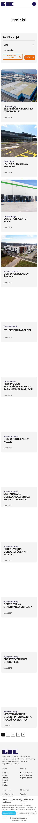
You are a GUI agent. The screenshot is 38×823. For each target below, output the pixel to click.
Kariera (4, 783)
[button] (19, 818)
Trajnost (5, 778)
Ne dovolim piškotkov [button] (27, 813)
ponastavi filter (14, 56)
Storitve (5, 775)
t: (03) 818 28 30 (26, 773)
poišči (30, 57)
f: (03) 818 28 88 (26, 775)
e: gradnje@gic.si (26, 778)
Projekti (5, 780)
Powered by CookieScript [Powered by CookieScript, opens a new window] (19, 821)
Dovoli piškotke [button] (9, 813)
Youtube (23, 794)
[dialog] (19, 809)
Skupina (5, 773)
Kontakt (5, 785)
